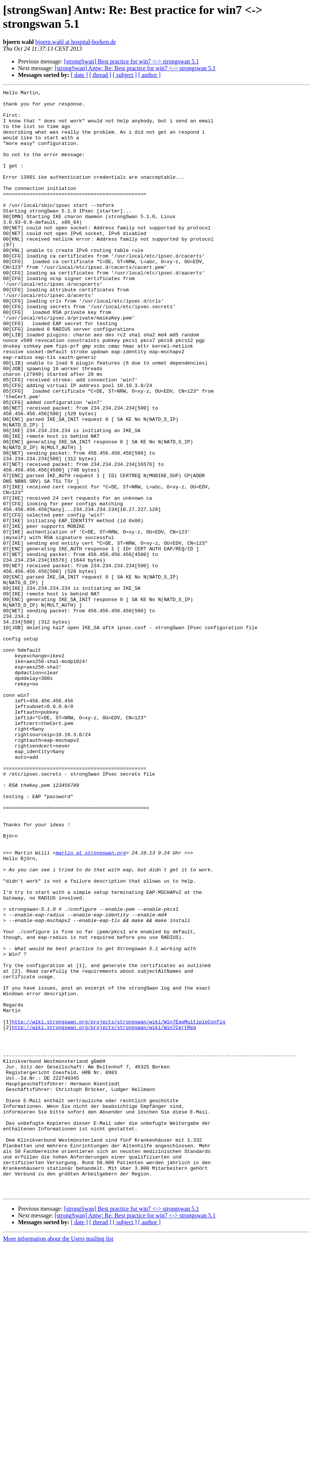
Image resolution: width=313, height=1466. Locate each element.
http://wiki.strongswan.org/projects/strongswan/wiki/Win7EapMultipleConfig (118, 1208)
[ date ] (79, 75)
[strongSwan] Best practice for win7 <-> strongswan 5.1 (131, 61)
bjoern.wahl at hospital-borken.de (75, 42)
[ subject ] (125, 75)
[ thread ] (100, 75)
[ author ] (149, 75)
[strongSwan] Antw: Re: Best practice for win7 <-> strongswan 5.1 (135, 68)
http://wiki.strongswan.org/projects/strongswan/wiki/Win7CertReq (104, 1215)
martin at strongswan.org (90, 1005)
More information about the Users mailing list (58, 1459)
